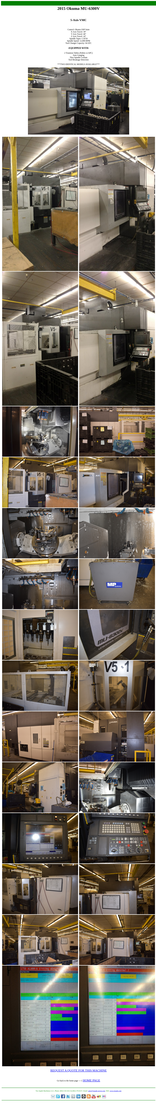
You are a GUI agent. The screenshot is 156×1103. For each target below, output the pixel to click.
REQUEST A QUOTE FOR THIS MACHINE (78, 1070)
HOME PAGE (91, 1080)
